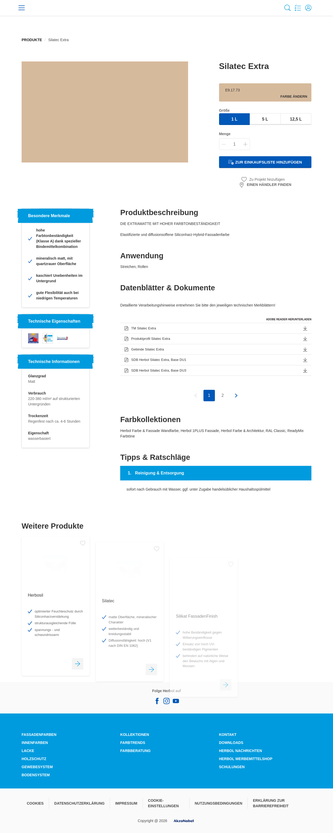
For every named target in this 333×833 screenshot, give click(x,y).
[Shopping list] (298, 8)
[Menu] (21, 7)
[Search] (287, 8)
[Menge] (234, 144)
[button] (308, 8)
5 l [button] (265, 119)
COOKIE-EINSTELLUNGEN (163, 803)
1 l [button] (234, 119)
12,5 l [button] (296, 119)
